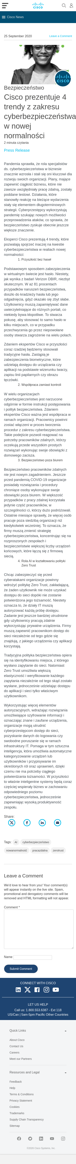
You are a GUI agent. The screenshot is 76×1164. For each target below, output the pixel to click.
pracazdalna (39, 850)
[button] (15, 17)
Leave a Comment (60, 36)
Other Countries (57, 1014)
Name (8, 957)
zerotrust (58, 850)
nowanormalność (16, 850)
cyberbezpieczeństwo (35, 842)
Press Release (17, 150)
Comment (12, 907)
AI (16, 842)
